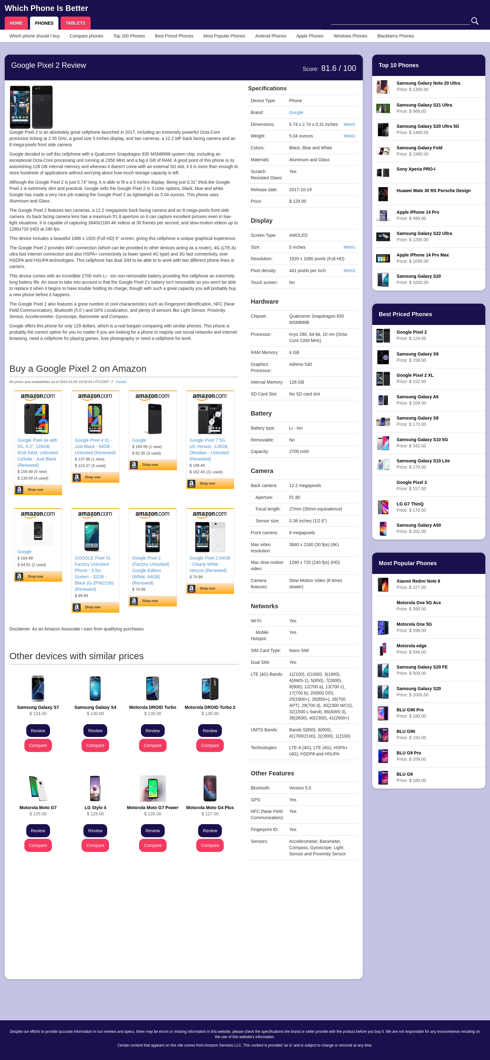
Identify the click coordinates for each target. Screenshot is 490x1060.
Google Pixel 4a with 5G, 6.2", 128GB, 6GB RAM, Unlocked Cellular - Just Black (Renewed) (38, 453)
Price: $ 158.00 (417, 357)
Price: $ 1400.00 (428, 129)
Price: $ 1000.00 (419, 279)
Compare (38, 745)
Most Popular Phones (224, 35)
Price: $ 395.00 (419, 605)
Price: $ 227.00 (418, 584)
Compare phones (86, 35)
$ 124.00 (38, 710)
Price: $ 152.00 (415, 378)
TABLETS (76, 23)
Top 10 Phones (399, 65)
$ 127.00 (210, 810)
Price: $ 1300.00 (428, 86)
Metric (349, 124)
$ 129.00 (95, 810)
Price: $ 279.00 (423, 464)
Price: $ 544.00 (412, 648)
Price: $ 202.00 (419, 528)
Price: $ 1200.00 (424, 236)
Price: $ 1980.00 (419, 151)
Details (121, 382)
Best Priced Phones (174, 35)
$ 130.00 (95, 710)
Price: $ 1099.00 (423, 258)
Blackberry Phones (396, 35)
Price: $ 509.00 (422, 670)
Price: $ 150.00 (411, 734)
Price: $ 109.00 (417, 400)
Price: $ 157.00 (412, 485)
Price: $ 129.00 (412, 335)
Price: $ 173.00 (417, 421)
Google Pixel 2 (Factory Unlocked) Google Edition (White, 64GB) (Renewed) (150, 570)
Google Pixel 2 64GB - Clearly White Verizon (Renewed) (210, 564)
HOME (16, 23)
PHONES (44, 23)
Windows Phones (350, 35)
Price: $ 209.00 (411, 756)
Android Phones (271, 35)
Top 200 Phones (129, 35)
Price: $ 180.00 (411, 713)
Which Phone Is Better (46, 8)
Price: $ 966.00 (424, 108)
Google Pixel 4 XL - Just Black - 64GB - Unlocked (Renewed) (95, 446)
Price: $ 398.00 (414, 627)
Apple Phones (309, 35)
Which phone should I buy (34, 35)
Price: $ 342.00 (422, 442)
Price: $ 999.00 (418, 215)
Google (139, 440)
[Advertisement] (124, 930)
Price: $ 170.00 (411, 507)
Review (38, 730)
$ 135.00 (152, 710)
